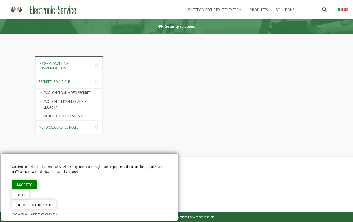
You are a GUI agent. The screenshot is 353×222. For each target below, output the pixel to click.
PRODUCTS (258, 9)
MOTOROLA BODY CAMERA (62, 116)
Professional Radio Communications (55, 65)
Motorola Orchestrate (58, 127)
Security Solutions (55, 81)
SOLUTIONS (285, 9)
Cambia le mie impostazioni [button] (33, 204)
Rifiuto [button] (20, 195)
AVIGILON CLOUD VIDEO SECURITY (67, 92)
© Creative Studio (203, 217)
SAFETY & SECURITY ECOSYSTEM (215, 9)
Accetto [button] (24, 185)
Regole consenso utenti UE (44, 214)
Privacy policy (19, 214)
